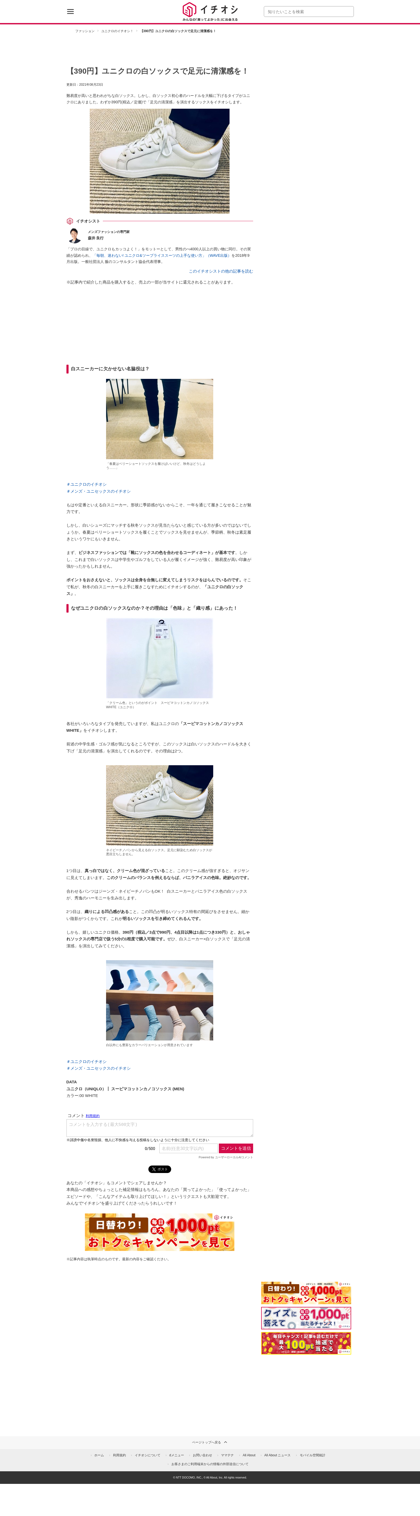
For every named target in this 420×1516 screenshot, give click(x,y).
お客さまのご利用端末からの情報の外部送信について (210, 1464)
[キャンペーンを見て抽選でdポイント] (306, 1300)
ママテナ (227, 1455)
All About (249, 1455)
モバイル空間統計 (312, 1455)
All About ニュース (277, 1455)
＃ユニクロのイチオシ (86, 484)
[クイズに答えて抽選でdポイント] (306, 1318)
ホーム (99, 1455)
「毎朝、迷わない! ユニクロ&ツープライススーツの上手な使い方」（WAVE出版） (162, 255)
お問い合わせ (202, 1455)
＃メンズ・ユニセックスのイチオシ (98, 491)
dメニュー (176, 1455)
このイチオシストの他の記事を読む (221, 271)
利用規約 (119, 1455)
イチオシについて (147, 1455)
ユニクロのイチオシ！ (117, 31)
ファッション (85, 31)
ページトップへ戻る (210, 1442)
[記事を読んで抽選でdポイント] (306, 1343)
